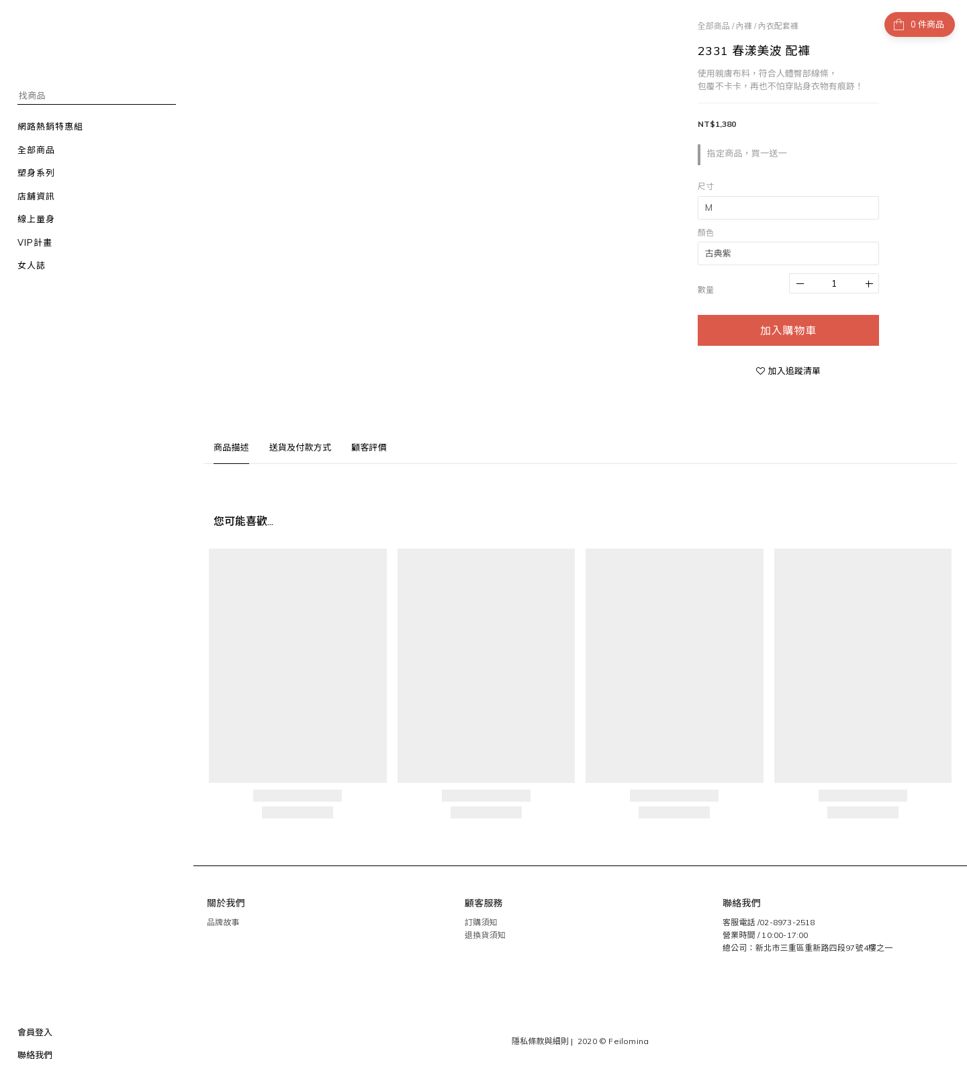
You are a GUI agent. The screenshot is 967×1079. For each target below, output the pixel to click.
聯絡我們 (34, 1054)
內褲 (744, 26)
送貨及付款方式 (300, 447)
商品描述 (231, 447)
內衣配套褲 (778, 26)
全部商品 (714, 26)
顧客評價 (369, 447)
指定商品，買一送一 (747, 153)
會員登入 (34, 1032)
